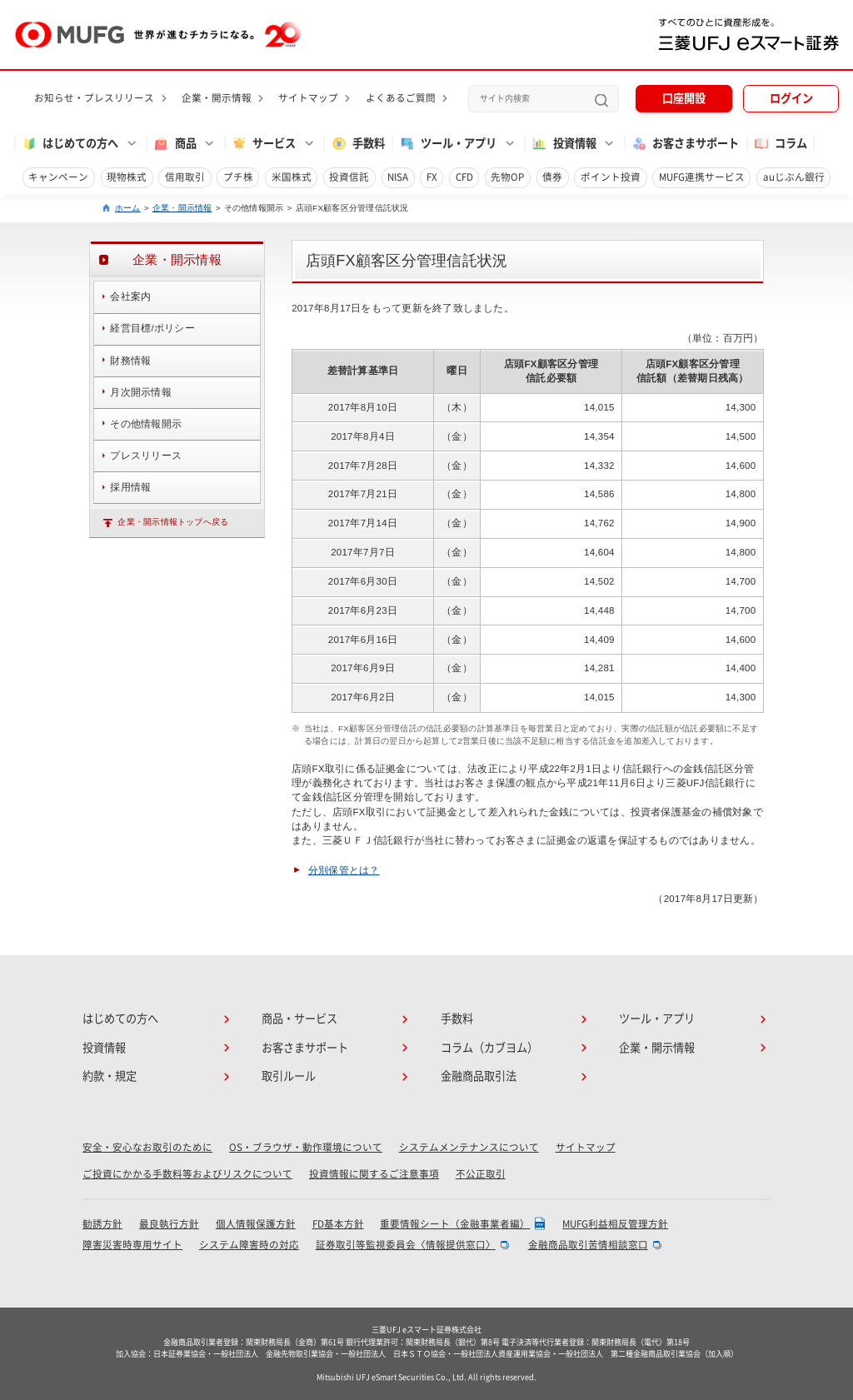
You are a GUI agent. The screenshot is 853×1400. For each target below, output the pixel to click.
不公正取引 (481, 1173)
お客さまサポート (685, 144)
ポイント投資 (611, 177)
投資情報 (104, 1048)
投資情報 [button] (563, 144)
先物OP (507, 177)
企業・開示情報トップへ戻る (172, 521)
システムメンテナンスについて (469, 1147)
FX (431, 177)
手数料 (358, 144)
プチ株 (238, 177)
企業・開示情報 (217, 97)
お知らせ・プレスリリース (94, 97)
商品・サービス (299, 1018)
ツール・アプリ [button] (447, 144)
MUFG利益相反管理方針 (615, 1223)
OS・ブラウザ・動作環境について (305, 1147)
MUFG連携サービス (702, 177)
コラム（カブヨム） (489, 1048)
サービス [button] (263, 144)
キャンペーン (58, 177)
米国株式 (292, 177)
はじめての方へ (120, 1018)
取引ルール (289, 1076)
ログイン (791, 98)
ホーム (128, 207)
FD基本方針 (338, 1223)
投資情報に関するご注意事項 (374, 1173)
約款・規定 (109, 1076)
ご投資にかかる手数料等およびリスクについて (187, 1173)
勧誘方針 (102, 1223)
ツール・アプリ (657, 1018)
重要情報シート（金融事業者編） (455, 1223)
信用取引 (185, 177)
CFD (464, 177)
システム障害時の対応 (249, 1244)
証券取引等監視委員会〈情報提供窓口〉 (406, 1244)
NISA (397, 177)
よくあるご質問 (401, 97)
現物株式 (127, 177)
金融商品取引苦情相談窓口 (588, 1244)
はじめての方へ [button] (69, 144)
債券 (552, 177)
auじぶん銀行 (794, 177)
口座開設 (684, 98)
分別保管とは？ (344, 870)
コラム (780, 144)
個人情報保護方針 (256, 1223)
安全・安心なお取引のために (147, 1147)
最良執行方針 (169, 1223)
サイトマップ (308, 97)
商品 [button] (174, 144)
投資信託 (349, 177)
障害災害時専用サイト (132, 1244)
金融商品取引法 (478, 1076)
